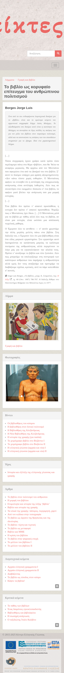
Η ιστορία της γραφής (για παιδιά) (24, 437)
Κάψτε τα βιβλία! (16, 581)
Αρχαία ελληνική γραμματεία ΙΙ (23, 570)
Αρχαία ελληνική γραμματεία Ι (23, 567)
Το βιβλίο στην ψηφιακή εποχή (23, 538)
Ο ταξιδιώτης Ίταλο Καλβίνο (22, 619)
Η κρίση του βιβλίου (18, 535)
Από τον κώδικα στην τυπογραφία (24, 514)
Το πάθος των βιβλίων (18, 605)
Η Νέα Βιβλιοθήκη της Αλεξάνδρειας (26, 433)
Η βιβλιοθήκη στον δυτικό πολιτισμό (26, 426)
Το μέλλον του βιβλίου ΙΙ (20, 545)
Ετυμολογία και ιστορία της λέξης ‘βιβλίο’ (29, 504)
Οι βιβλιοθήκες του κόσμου (21, 423)
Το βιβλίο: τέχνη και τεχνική (22, 524)
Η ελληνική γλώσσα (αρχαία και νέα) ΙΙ (27, 451)
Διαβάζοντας (14, 574)
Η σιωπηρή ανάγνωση (18, 616)
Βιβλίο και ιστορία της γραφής (23, 507)
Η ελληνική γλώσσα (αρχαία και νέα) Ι (27, 447)
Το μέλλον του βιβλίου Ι (19, 542)
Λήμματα (9, 80)
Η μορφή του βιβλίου (18, 500)
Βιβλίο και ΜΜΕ (16, 531)
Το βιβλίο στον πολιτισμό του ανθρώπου (27, 497)
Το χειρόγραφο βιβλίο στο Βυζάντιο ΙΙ (26, 444)
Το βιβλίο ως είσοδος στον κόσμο (24, 577)
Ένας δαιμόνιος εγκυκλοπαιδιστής (24, 609)
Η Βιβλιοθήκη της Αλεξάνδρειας (24, 430)
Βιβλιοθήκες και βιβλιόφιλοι (22, 612)
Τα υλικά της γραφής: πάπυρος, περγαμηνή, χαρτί (32, 511)
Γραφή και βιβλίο (26, 80)
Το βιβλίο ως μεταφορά (19, 528)
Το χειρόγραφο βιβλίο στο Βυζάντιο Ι (26, 440)
